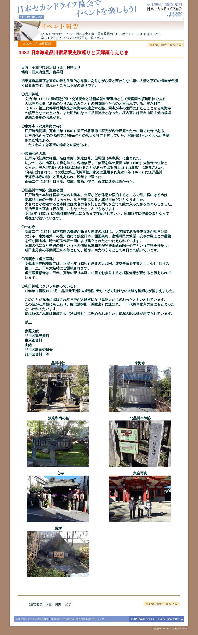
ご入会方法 (68, 619)
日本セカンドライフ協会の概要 (32, 619)
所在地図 (55, 619)
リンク (100, 619)
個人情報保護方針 (85, 619)
